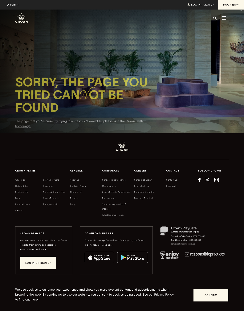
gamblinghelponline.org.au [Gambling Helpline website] (183, 244)
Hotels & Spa (22, 185)
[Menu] (224, 18)
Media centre (109, 185)
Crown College (141, 185)
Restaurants (21, 192)
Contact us (171, 179)
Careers (140, 170)
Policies (74, 198)
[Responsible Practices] (205, 255)
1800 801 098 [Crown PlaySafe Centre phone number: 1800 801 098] (199, 236)
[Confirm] (210, 295)
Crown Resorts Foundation (116, 192)
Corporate (110, 170)
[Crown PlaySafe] (182, 231)
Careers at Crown (143, 179)
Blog (72, 204)
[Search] (215, 18)
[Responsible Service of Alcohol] (169, 255)
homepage (23, 130)
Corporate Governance (114, 179)
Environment (109, 198)
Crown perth (25, 170)
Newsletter (76, 192)
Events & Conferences (54, 192)
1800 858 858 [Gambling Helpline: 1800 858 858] (194, 240)
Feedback (171, 185)
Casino (18, 210)
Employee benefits (144, 192)
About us (74, 179)
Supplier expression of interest (114, 206)
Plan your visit (50, 204)
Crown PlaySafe (51, 179)
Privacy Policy (163, 294)
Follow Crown (209, 170)
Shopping (48, 185)
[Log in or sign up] (38, 263)
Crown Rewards (51, 198)
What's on (20, 179)
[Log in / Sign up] (201, 5)
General (76, 170)
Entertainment (22, 204)
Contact (172, 170)
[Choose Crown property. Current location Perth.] (11, 5)
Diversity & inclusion (144, 198)
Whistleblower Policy (113, 214)
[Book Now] (231, 5)
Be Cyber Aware (78, 185)
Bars (17, 198)
